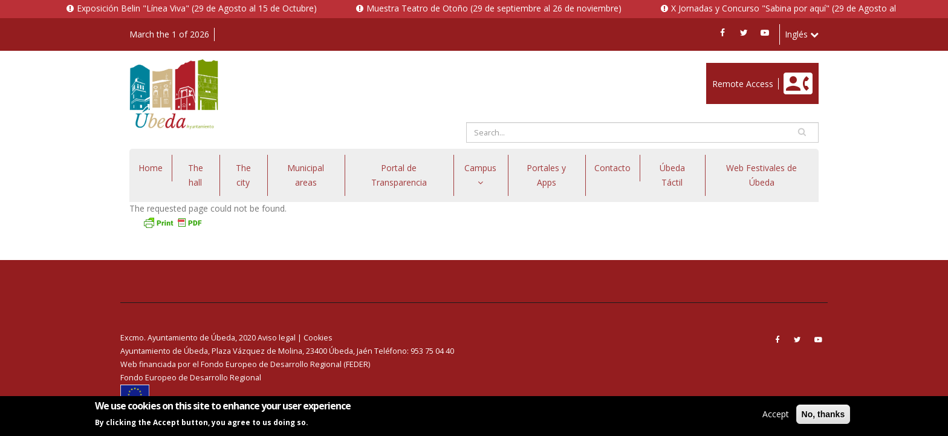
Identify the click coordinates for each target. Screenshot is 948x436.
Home (150, 168)
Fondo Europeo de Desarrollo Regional (190, 378)
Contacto (612, 168)
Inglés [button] (802, 34)
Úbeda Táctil (672, 175)
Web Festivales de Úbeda (761, 175)
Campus (480, 174)
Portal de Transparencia (399, 175)
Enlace (719, 69)
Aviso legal (277, 338)
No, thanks (823, 414)
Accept (775, 414)
